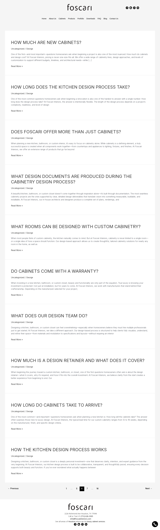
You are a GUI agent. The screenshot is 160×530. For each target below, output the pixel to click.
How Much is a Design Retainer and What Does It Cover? (77, 360)
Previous (13, 488)
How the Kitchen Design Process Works (59, 449)
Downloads (90, 19)
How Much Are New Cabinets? (46, 42)
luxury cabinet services (96, 521)
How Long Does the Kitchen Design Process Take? (70, 87)
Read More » (17, 66)
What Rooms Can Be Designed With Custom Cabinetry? (76, 226)
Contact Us (114, 19)
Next (148, 488)
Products (71, 19)
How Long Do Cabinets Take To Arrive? (56, 405)
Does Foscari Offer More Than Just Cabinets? (66, 131)
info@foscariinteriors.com (80, 519)
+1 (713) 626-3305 (85, 516)
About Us (52, 19)
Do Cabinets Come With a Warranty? (54, 271)
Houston (71, 521)
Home (44, 19)
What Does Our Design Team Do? (49, 315)
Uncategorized (17, 48)
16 (98, 488)
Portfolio (81, 19)
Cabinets (62, 19)
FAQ (99, 19)
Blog (105, 19)
